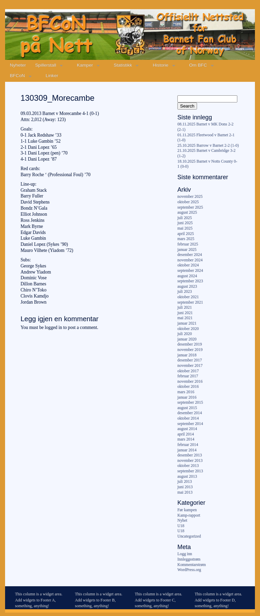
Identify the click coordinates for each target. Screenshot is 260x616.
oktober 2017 (188, 371)
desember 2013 (189, 455)
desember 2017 (189, 360)
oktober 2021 (188, 296)
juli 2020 (184, 333)
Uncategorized (189, 536)
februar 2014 (187, 444)
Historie (160, 65)
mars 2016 (185, 391)
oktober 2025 (188, 201)
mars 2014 (185, 439)
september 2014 (190, 423)
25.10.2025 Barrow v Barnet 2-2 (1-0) (208, 145)
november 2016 (189, 381)
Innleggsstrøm (188, 559)
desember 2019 (189, 344)
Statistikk (123, 65)
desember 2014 (189, 412)
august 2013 (187, 476)
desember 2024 (189, 254)
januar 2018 (186, 355)
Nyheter (18, 65)
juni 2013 (185, 486)
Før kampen (187, 509)
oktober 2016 (188, 386)
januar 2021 (186, 323)
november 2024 (189, 260)
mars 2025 (185, 238)
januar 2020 (186, 339)
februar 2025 (187, 244)
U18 (180, 525)
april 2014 (185, 434)
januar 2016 (186, 397)
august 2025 (187, 212)
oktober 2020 (188, 328)
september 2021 (190, 302)
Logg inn (184, 553)
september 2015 (190, 402)
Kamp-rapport (188, 515)
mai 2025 (185, 228)
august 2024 (187, 276)
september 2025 (190, 207)
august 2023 (187, 286)
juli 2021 (184, 307)
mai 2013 (185, 492)
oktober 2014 (188, 418)
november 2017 (189, 365)
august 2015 (187, 407)
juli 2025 (184, 217)
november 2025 (189, 196)
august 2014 (187, 428)
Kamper (85, 65)
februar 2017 (187, 376)
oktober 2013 (188, 465)
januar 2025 (186, 249)
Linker (52, 75)
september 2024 (190, 270)
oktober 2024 (188, 265)
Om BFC (198, 65)
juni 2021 (185, 312)
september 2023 (190, 281)
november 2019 (189, 349)
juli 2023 (184, 291)
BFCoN (17, 75)
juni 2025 (185, 222)
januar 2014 (186, 450)
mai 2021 (185, 317)
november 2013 (189, 460)
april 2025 (185, 233)
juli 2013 (184, 481)
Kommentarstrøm (191, 564)
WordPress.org (189, 569)
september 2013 (190, 471)
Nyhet (182, 520)
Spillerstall (45, 65)
